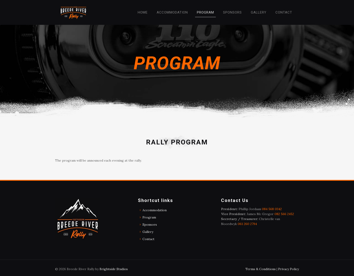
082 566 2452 (284, 214)
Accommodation (154, 210)
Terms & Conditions (260, 269)
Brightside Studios (114, 269)
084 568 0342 (272, 209)
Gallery (147, 232)
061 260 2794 (247, 224)
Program (149, 217)
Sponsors (149, 225)
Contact (148, 239)
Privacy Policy (288, 269)
